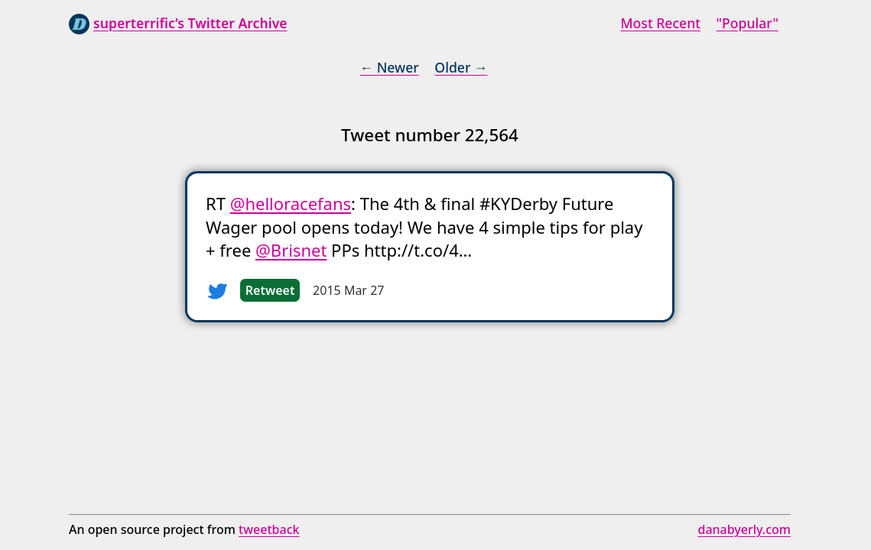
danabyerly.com (744, 529)
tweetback (269, 529)
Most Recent (660, 23)
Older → (460, 67)
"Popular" (747, 23)
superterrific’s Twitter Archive (190, 23)
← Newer (388, 67)
